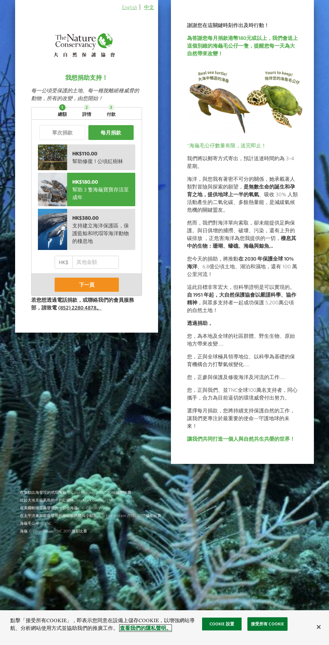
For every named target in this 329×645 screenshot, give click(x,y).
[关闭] (319, 627)
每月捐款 (111, 132)
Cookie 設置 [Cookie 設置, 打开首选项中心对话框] (221, 624)
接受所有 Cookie (267, 624)
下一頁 (86, 285)
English (129, 7)
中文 (149, 7)
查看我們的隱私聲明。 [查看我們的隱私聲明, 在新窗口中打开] (145, 628)
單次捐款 (62, 132)
